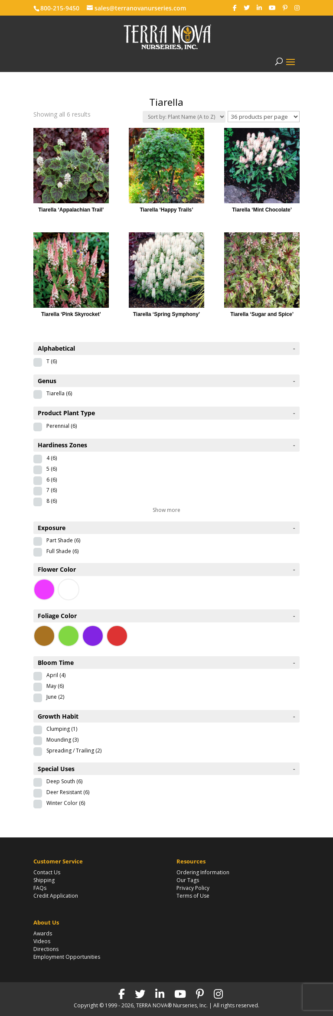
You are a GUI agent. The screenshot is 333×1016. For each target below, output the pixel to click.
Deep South (64, 781)
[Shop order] (184, 117)
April (55, 675)
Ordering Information (202, 872)
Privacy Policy (192, 888)
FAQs (39, 888)
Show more (166, 510)
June (55, 696)
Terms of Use (192, 895)
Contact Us (46, 872)
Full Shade (62, 551)
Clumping (61, 729)
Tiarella (59, 393)
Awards (42, 933)
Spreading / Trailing (73, 750)
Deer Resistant (67, 792)
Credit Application (55, 895)
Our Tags (187, 880)
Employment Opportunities (66, 957)
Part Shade (63, 540)
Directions (46, 949)
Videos (41, 941)
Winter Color (65, 803)
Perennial (61, 426)
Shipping (44, 880)
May (55, 686)
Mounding (62, 739)
